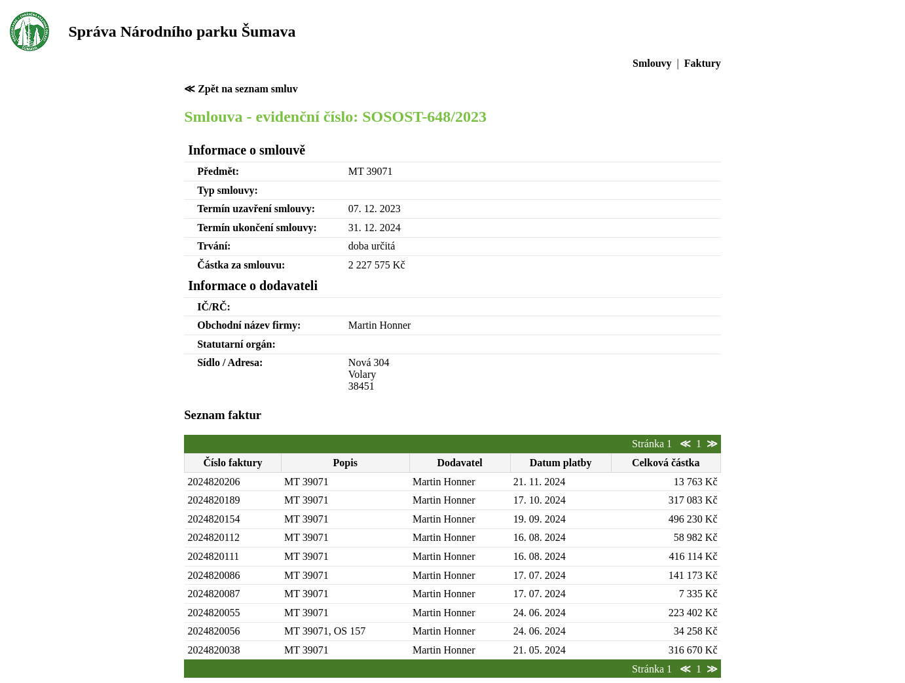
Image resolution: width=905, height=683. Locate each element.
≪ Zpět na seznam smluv (240, 88)
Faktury (702, 63)
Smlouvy (652, 63)
